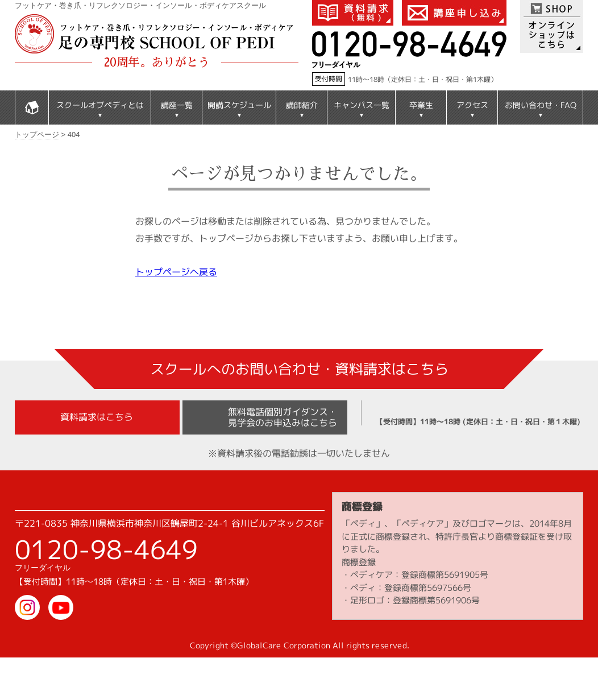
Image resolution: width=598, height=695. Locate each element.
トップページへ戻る (176, 272)
